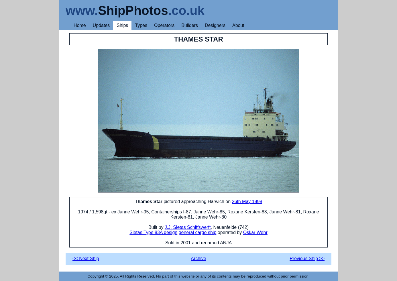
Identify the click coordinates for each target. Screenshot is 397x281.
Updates (101, 25)
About (238, 25)
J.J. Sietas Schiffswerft (188, 227)
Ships (122, 25)
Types (141, 25)
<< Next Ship (85, 258)
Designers (215, 25)
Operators (164, 25)
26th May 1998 (247, 201)
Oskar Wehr (255, 232)
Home (80, 25)
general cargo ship (198, 232)
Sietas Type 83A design (153, 232)
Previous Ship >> (307, 258)
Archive (198, 258)
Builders (189, 25)
